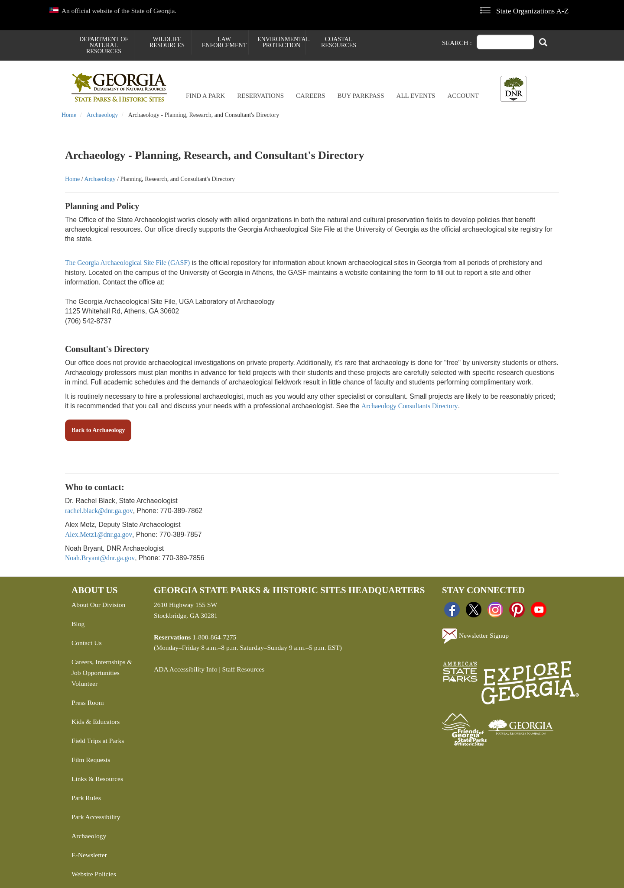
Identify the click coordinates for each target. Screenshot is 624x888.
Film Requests (91, 759)
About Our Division (98, 604)
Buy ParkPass (361, 95)
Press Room (88, 702)
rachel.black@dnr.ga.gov (99, 510)
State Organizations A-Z (532, 11)
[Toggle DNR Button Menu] (513, 89)
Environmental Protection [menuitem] (281, 42)
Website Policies (94, 874)
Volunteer (85, 683)
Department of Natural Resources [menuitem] (103, 45)
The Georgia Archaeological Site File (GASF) (127, 262)
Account (463, 95)
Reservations (260, 95)
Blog (78, 623)
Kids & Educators (96, 721)
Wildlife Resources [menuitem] (167, 42)
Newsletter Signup (475, 636)
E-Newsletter (89, 855)
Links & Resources (97, 778)
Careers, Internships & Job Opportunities (102, 667)
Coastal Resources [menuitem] (338, 42)
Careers (310, 95)
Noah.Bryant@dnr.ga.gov (100, 558)
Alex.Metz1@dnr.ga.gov (98, 534)
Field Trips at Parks (98, 740)
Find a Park (205, 95)
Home (69, 115)
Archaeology (102, 115)
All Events (416, 95)
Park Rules (86, 797)
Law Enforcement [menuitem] (224, 42)
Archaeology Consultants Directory (409, 406)
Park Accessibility (96, 816)
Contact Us (86, 642)
